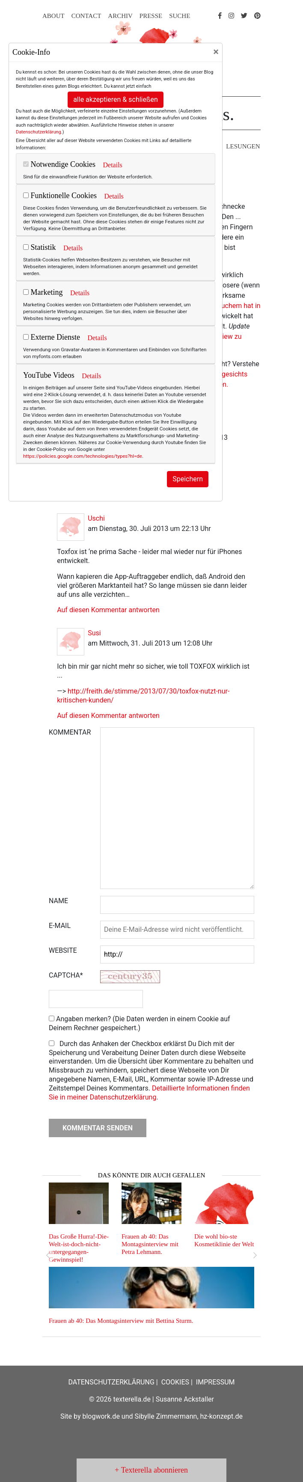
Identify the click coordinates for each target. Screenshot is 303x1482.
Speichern (187, 479)
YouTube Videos (48, 375)
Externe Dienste (51, 337)
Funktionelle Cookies (60, 195)
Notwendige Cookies (59, 164)
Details (112, 165)
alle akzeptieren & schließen (115, 99)
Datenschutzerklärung (38, 132)
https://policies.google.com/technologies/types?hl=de (82, 456)
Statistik (39, 247)
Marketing (42, 292)
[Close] (216, 52)
